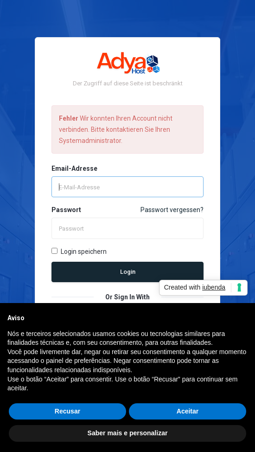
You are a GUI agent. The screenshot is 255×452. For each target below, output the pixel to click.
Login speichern (79, 251)
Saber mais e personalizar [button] (128, 433)
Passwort (66, 209)
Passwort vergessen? (172, 209)
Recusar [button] (67, 411)
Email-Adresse (74, 168)
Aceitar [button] (187, 411)
